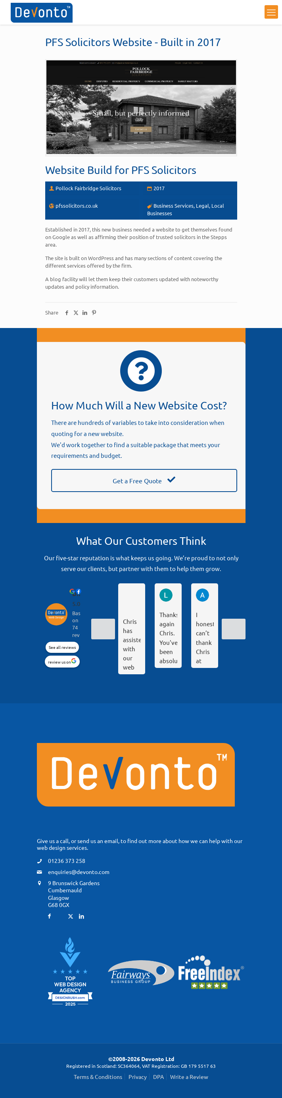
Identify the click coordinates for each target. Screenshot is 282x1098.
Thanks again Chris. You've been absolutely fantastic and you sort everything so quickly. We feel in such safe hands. (168, 637)
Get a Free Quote (144, 480)
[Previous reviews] (103, 629)
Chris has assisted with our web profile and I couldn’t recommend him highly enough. (132, 644)
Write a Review (189, 1076)
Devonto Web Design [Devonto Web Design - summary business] (77, 594)
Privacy (138, 1076)
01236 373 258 (66, 860)
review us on (59, 662)
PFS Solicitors (163, 169)
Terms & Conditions (98, 1076)
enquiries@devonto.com (78, 871)
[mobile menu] (271, 12)
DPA (158, 1076)
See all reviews (62, 647)
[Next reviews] (234, 629)
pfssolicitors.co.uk (77, 205)
